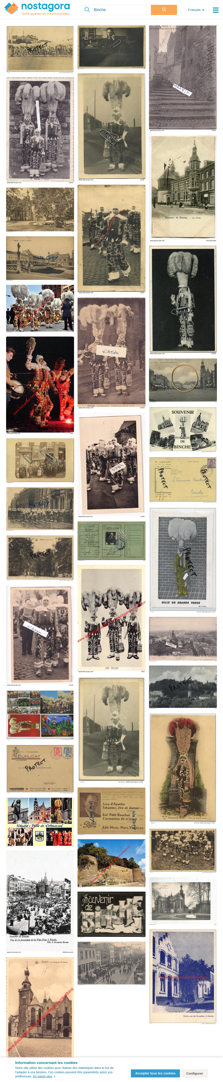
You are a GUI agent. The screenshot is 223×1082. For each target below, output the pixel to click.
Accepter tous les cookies (155, 1073)
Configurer (194, 1073)
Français (194, 10)
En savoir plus (44, 1076)
